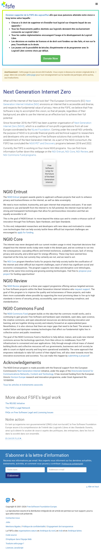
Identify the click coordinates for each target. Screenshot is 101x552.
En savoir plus (12, 438)
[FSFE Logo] (8, 5)
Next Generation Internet (29, 371)
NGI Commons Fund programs (19, 155)
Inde (61, 531)
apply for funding (25, 232)
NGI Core (70, 151)
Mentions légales (13, 526)
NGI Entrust (58, 151)
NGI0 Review (13, 286)
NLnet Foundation (40, 129)
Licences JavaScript (14, 548)
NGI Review (82, 151)
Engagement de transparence (60, 526)
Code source (11, 535)
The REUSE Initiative (15, 403)
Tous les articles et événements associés (23, 385)
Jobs (8, 522)
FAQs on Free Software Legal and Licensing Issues (29, 412)
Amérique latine (75, 531)
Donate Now (50, 58)
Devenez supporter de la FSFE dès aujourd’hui (27, 15)
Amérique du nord (47, 531)
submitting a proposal (78, 355)
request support (82, 289)
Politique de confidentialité (33, 526)
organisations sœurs (27, 531)
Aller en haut (93, 486)
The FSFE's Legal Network (17, 408)
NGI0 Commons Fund (17, 314)
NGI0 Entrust (13, 197)
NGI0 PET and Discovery (42, 143)
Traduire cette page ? (15, 543)
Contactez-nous (13, 518)
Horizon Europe (18, 377)
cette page (31, 75)
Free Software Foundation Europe (42, 506)
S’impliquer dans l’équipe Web (19, 539)
